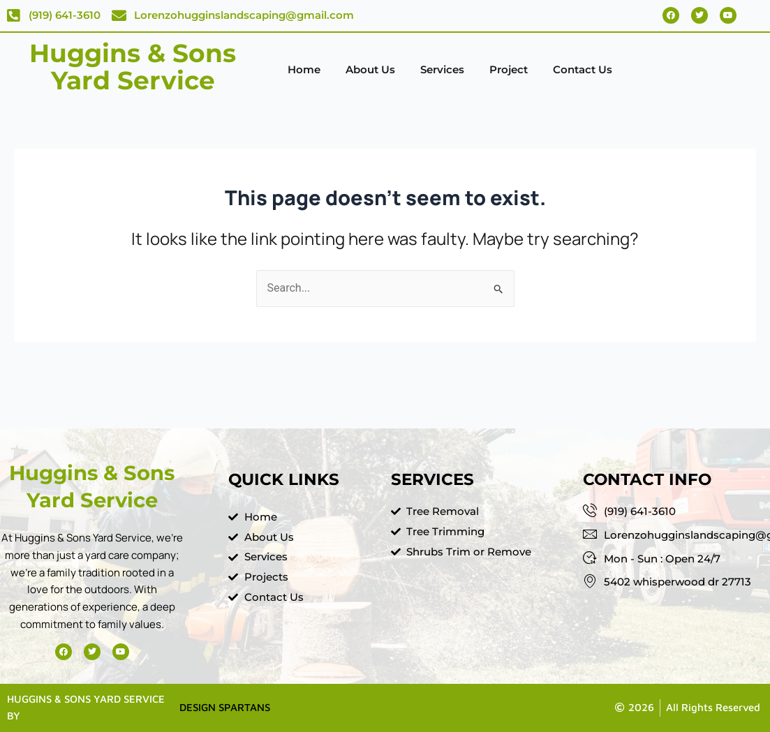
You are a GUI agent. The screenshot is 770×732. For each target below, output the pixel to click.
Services (442, 69)
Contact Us (582, 69)
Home (304, 69)
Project (508, 69)
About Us (370, 69)
